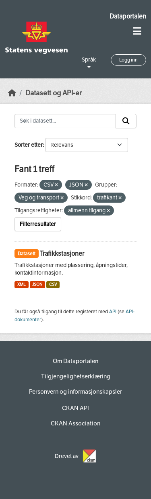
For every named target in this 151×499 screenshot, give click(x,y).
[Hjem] (12, 93)
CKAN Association (75, 423)
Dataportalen (128, 16)
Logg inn (128, 60)
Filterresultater (38, 224)
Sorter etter (28, 145)
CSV (53, 284)
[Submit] (126, 121)
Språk (89, 59)
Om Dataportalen (75, 361)
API (112, 311)
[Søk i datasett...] (65, 121)
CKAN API (75, 408)
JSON (37, 284)
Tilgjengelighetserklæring (75, 376)
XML (21, 284)
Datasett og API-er (53, 93)
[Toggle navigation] (137, 31)
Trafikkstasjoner (62, 253)
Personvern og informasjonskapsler (75, 391)
